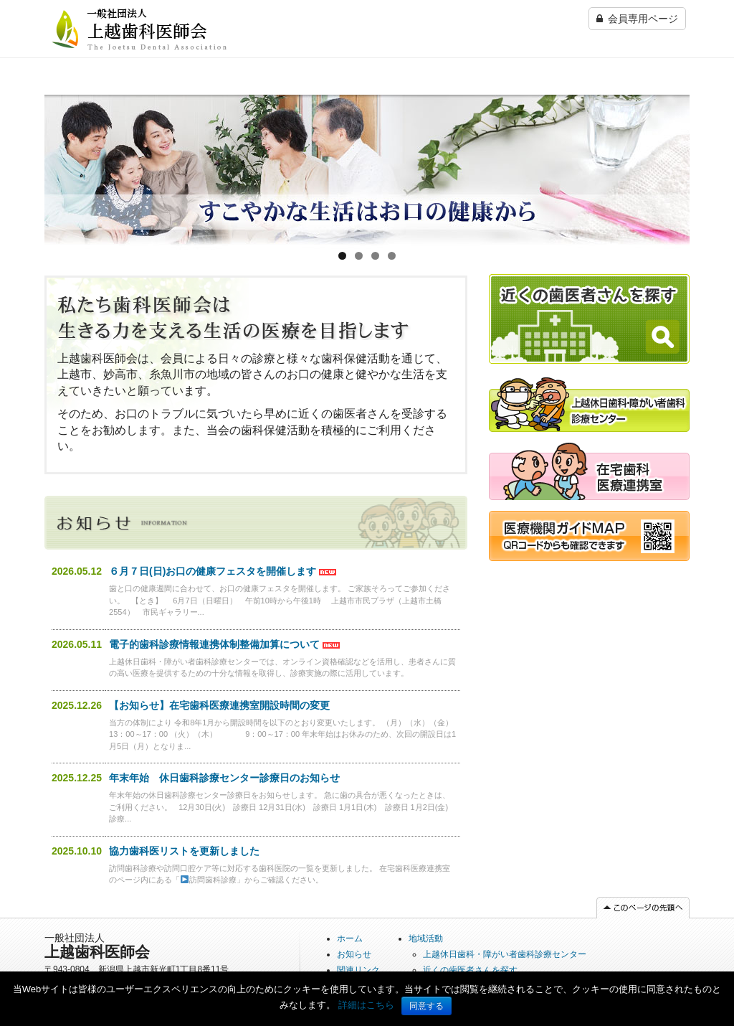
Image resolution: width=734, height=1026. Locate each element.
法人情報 (573, 101)
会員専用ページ (637, 18)
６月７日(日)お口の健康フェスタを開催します (212, 571)
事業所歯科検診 (373, 101)
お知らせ (354, 954)
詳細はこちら (366, 1004)
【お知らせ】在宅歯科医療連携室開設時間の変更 (219, 705)
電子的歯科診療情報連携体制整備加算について (214, 644)
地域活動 (426, 938)
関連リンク (643, 101)
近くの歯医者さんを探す (173, 108)
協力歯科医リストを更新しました (184, 851)
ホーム (59, 101)
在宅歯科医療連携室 (473, 101)
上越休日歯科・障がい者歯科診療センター (279, 108)
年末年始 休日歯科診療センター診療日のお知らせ (224, 777)
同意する (426, 1006)
